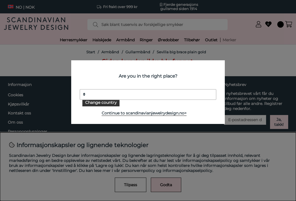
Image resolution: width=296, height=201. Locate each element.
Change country (101, 102)
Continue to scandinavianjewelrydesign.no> (144, 113)
